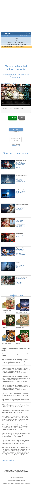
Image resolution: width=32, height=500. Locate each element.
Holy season (16, 145)
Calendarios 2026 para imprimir (16, 44)
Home (16, 38)
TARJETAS (23, 36)
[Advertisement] (15, 16)
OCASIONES (8, 36)
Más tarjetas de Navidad (15, 139)
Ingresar (28, 33)
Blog (16, 40)
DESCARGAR (16, 129)
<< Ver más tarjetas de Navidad (8, 83)
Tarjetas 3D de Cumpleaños (16, 42)
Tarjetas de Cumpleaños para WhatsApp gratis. (13, 46)
